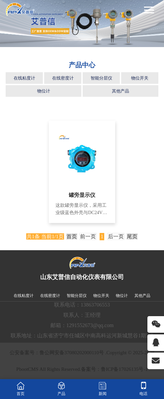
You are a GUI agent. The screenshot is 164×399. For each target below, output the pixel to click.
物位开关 (139, 78)
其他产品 (120, 90)
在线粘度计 (24, 78)
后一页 (116, 236)
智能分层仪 (101, 78)
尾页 (132, 236)
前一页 (88, 236)
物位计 (43, 90)
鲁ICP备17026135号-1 (124, 369)
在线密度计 (63, 78)
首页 (71, 236)
